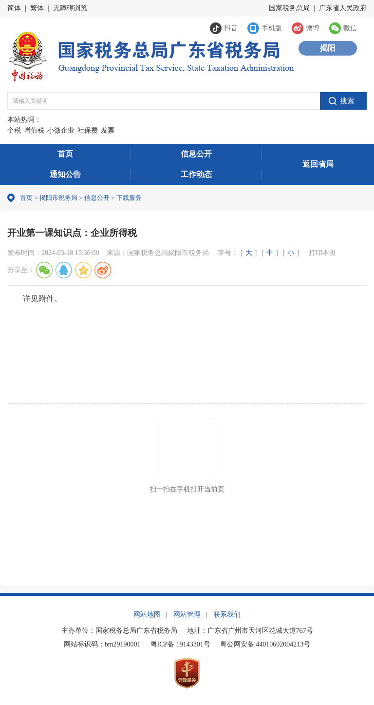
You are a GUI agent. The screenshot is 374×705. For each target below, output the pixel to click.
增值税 (34, 130)
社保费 (87, 130)
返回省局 (318, 164)
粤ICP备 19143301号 (180, 644)
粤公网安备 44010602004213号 (265, 644)
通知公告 (65, 174)
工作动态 (196, 174)
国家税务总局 (289, 8)
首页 (65, 154)
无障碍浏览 (70, 8)
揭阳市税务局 (58, 197)
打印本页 (322, 252)
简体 (14, 8)
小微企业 (61, 130)
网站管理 (187, 614)
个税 (14, 130)
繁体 (37, 8)
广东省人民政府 (343, 8)
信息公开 (196, 154)
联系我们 (227, 614)
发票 (107, 130)
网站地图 (147, 614)
